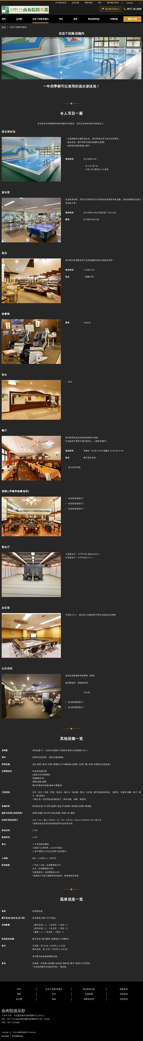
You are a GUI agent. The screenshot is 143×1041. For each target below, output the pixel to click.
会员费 (19, 999)
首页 (19, 989)
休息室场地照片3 (74, 509)
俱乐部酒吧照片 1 (74, 702)
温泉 (54, 999)
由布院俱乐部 (13, 1011)
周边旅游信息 (89, 989)
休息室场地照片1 (74, 498)
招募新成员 (89, 999)
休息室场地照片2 (74, 504)
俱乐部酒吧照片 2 (74, 707)
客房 (19, 994)
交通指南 (89, 994)
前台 (68, 382)
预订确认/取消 (113, 3)
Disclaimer (5, 1036)
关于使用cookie (17, 1036)
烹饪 (54, 994)
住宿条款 (124, 994)
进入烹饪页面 (72, 467)
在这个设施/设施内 (53, 989)
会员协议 (124, 999)
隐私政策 (124, 989)
